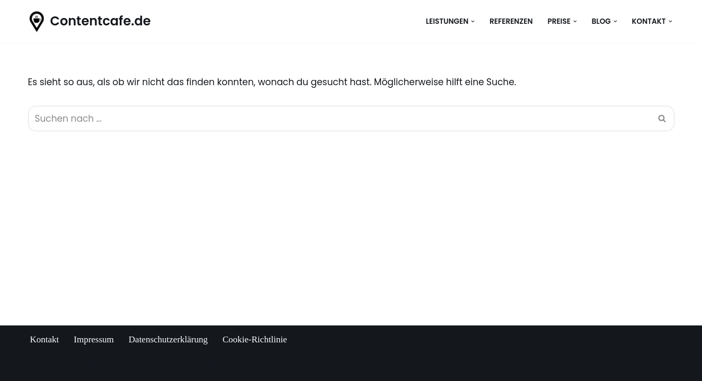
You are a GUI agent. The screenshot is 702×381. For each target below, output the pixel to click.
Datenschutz (114, 366)
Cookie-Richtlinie (255, 339)
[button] (473, 21)
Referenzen (511, 21)
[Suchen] (339, 118)
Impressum (94, 339)
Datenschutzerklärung (168, 339)
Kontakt (44, 339)
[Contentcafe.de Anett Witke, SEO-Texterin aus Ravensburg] (89, 21)
